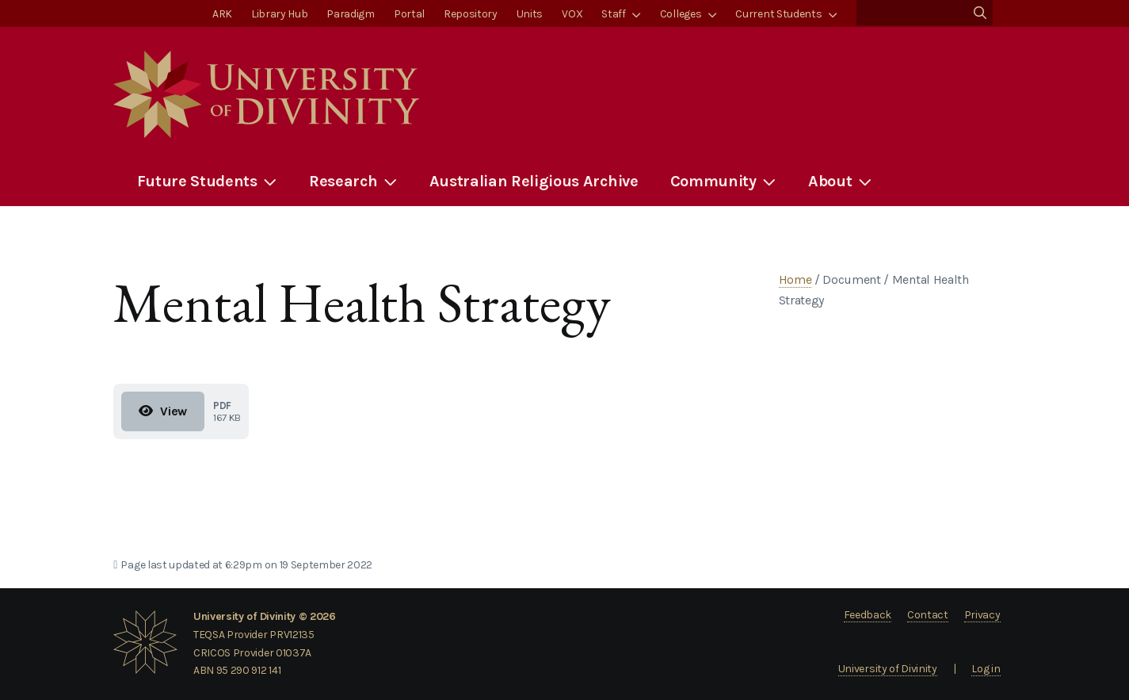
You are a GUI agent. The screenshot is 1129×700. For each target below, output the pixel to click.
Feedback (867, 615)
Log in (985, 668)
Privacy (982, 615)
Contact (927, 615)
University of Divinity (887, 668)
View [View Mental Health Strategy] (163, 411)
